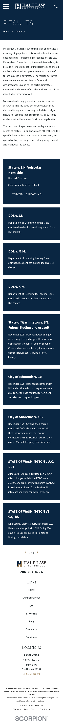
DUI (31, 605)
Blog (31, 621)
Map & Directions (31, 673)
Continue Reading (26, 194)
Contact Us (31, 629)
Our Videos (31, 637)
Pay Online (31, 613)
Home (31, 589)
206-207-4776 (31, 571)
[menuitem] (17, 709)
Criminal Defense (31, 597)
